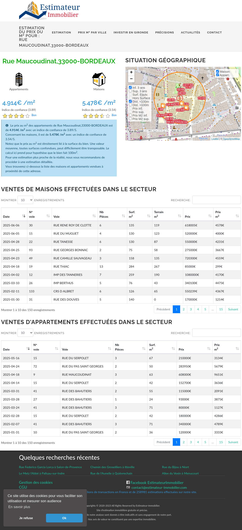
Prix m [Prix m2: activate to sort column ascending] (223, 214)
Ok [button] (64, 518)
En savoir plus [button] (19, 507)
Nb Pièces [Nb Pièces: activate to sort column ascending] (130, 214)
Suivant (233, 309)
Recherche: (206, 200)
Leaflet (215, 139)
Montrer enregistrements (32, 200)
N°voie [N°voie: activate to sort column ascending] (34, 214)
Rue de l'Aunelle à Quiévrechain (111, 473)
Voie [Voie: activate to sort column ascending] (54, 216)
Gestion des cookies (36, 482)
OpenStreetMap (231, 139)
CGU (23, 487)
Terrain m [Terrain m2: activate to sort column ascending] (175, 214)
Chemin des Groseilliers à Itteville (112, 467)
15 (221, 309)
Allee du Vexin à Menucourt (180, 473)
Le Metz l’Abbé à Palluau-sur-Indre (42, 473)
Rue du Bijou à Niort (175, 467)
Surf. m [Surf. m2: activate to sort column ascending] (153, 214)
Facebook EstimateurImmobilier (157, 482)
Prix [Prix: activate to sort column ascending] (198, 216)
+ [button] (131, 72)
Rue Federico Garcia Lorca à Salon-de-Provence (50, 467)
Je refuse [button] (26, 518)
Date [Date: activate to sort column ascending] (6, 216)
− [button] (131, 79)
